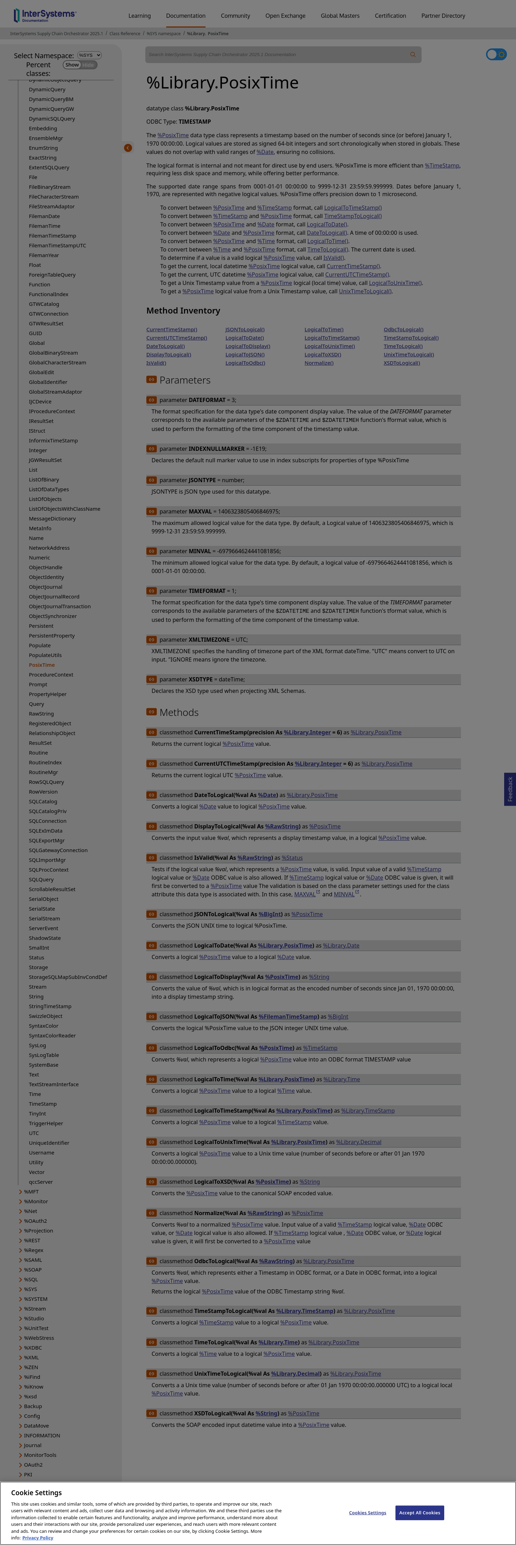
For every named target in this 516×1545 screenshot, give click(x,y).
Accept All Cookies (419, 1522)
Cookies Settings (367, 1522)
